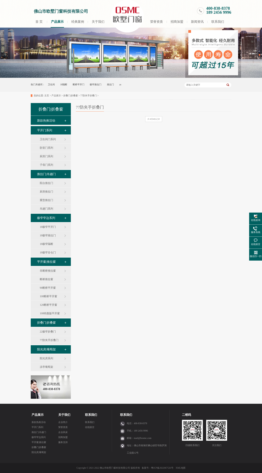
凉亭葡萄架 (46, 366)
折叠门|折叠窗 (70, 95)
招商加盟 (177, 21)
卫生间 (51, 84)
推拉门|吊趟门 (46, 174)
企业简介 (63, 422)
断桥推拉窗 (46, 279)
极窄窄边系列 (46, 218)
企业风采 (63, 432)
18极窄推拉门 (48, 235)
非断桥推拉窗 (48, 270)
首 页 (39, 21)
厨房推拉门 (46, 191)
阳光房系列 (46, 358)
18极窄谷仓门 (48, 252)
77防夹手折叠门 (88, 95)
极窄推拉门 (95, 84)
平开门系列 (44, 130)
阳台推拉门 (46, 183)
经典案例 (77, 21)
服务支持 (63, 442)
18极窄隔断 (46, 244)
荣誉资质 (156, 21)
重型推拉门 (46, 200)
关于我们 (98, 21)
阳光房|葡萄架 (46, 349)
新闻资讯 (197, 21)
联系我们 (217, 21)
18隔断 (63, 84)
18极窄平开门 (48, 226)
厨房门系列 (46, 156)
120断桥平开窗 (48, 304)
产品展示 (57, 21)
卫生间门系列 (48, 139)
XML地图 (180, 468)
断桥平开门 (78, 84)
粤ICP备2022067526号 (162, 468)
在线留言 (89, 427)
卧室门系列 (46, 147)
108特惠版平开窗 (50, 313)
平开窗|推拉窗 (46, 261)
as (120, 84)
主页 (46, 95)
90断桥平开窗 (48, 287)
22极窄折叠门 (48, 331)
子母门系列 (46, 164)
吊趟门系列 (46, 208)
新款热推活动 (46, 120)
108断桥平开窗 (48, 296)
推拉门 (110, 84)
